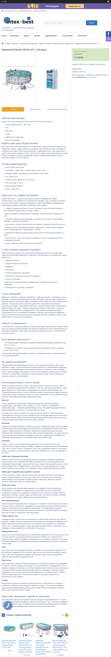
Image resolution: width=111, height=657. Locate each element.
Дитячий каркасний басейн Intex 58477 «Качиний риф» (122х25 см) (9, 644)
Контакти (82, 36)
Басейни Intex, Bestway (28, 44)
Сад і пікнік (67, 36)
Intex (4, 36)
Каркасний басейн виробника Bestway (16, 121)
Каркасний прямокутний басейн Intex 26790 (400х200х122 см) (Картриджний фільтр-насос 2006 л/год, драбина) (43, 647)
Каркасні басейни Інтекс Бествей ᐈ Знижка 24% (56, 44)
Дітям (37, 36)
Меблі (26, 36)
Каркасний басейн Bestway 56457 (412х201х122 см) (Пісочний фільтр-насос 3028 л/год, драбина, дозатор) (25, 646)
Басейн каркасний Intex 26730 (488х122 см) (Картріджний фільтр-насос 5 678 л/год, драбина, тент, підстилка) (60, 646)
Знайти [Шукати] (91, 23)
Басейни (14, 36)
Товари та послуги (11, 44)
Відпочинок (51, 36)
